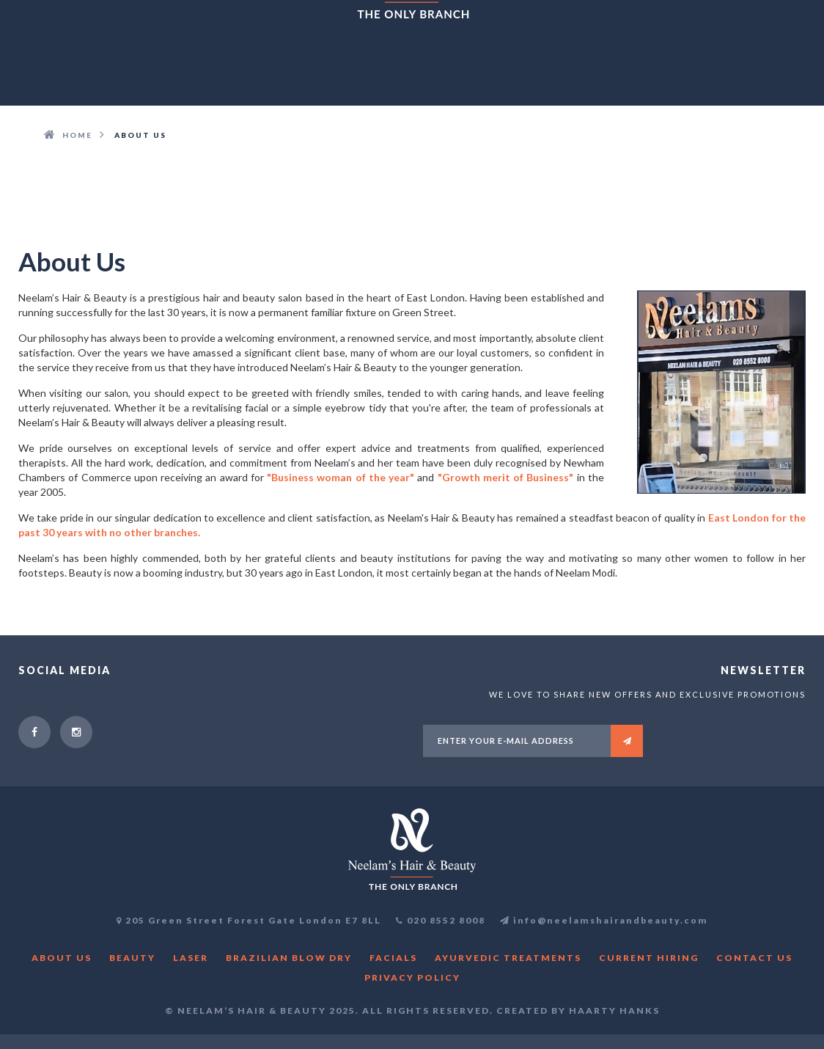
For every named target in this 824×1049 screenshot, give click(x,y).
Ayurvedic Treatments (508, 957)
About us (62, 957)
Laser (190, 957)
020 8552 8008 (446, 920)
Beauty (132, 957)
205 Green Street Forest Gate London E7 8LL (253, 920)
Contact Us (754, 957)
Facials (393, 957)
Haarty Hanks (614, 1010)
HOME (77, 135)
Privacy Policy (412, 977)
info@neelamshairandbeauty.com (604, 920)
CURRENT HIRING (649, 957)
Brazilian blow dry (289, 957)
